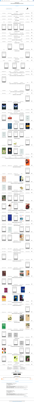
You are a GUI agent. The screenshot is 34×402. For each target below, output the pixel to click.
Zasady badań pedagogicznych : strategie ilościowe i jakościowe (24, 367)
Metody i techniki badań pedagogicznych (9, 367)
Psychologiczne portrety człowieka (16, 367)
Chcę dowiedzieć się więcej (14, 401)
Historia (4, 0)
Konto (8, 0)
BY (26, 0)
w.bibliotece (14, 377)
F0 (29, 0)
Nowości (2, 0)
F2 (31, 0)
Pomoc (7, 0)
